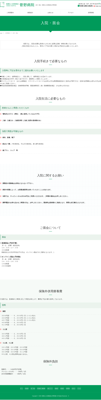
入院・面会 (30, 388)
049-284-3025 (85, 6)
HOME (1, 33)
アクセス (71, 12)
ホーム (17, 388)
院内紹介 (64, 388)
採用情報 (91, 12)
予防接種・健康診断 (40, 388)
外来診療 (23, 388)
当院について (50, 388)
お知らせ (50, 12)
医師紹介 (57, 388)
